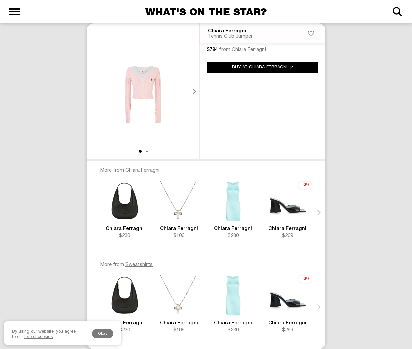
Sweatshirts (139, 264)
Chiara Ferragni (227, 31)
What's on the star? (206, 12)
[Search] (397, 11)
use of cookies (38, 337)
